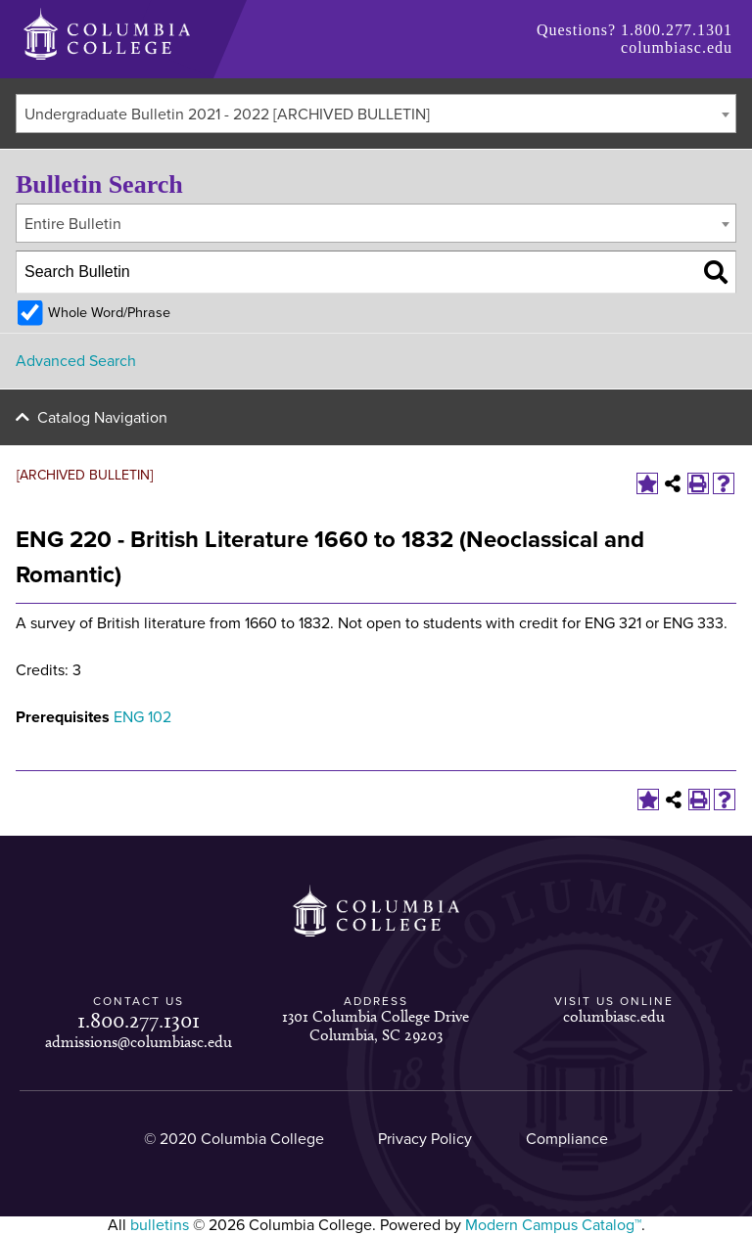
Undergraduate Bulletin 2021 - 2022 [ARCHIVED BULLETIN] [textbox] (227, 114)
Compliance (567, 1139)
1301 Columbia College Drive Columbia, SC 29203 (375, 1025)
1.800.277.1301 (676, 30)
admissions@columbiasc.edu (138, 1041)
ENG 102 (142, 717)
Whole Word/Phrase (109, 312)
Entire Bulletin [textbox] (72, 224)
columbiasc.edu (676, 47)
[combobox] (376, 113)
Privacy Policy (425, 1139)
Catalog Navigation (102, 418)
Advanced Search (76, 361)
